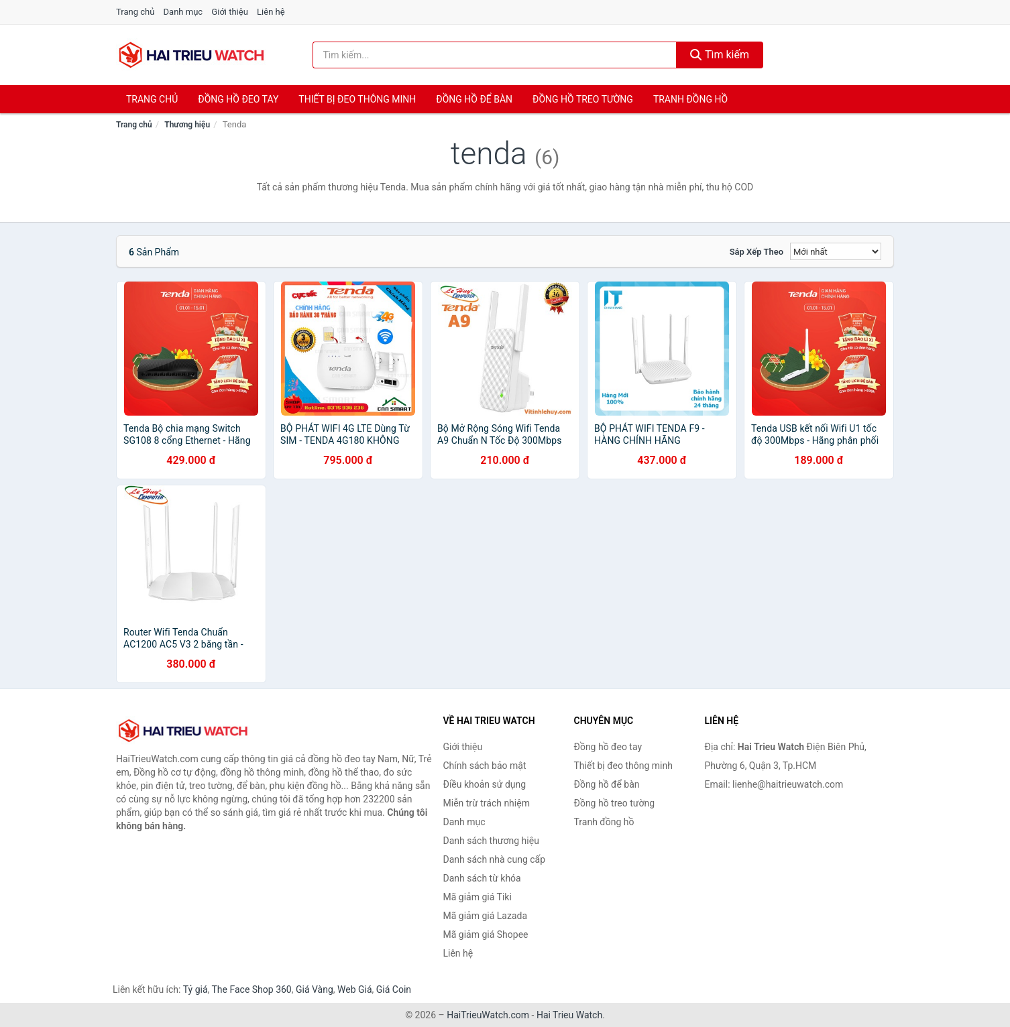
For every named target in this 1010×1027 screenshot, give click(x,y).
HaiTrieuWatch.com (488, 1015)
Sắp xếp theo (756, 252)
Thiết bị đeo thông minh (357, 99)
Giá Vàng (314, 989)
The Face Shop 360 (251, 989)
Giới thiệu (229, 12)
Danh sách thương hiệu (491, 840)
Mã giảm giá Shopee (485, 934)
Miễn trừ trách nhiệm (486, 803)
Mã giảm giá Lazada (485, 915)
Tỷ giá (195, 989)
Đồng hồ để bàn (474, 99)
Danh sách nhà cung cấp (494, 859)
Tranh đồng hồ (690, 99)
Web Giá (354, 989)
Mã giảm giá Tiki (477, 897)
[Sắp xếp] (835, 251)
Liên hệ (271, 12)
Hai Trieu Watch (569, 1015)
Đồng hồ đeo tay (238, 99)
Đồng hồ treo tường (582, 99)
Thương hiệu (187, 124)
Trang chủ (135, 12)
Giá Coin (393, 989)
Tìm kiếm (719, 54)
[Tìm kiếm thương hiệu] (495, 55)
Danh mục (183, 12)
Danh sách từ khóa (482, 878)
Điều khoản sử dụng (484, 784)
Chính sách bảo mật (484, 765)
